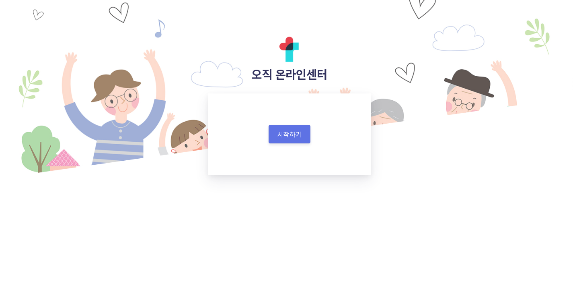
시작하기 (289, 134)
